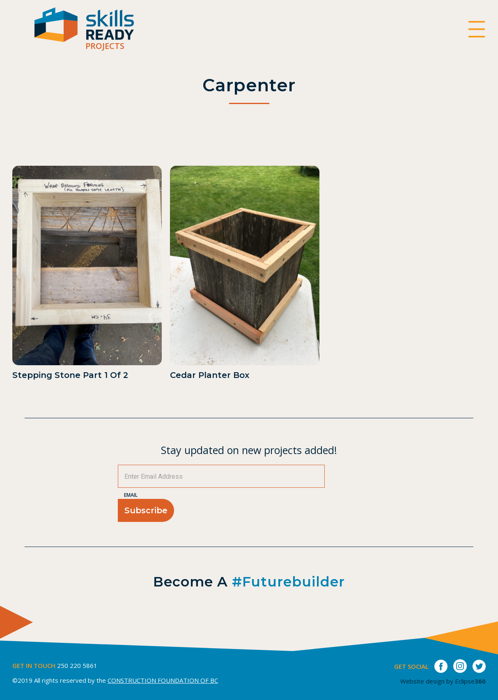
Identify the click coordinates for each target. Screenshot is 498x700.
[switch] (476, 29)
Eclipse (470, 681)
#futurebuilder (288, 581)
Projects (104, 45)
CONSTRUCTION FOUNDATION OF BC (163, 680)
